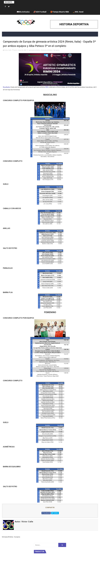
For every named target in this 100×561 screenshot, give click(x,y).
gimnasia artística (34, 50)
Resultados (6, 87)
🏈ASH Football (39, 12)
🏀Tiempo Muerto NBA (59, 12)
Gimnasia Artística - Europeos (50, 50)
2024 (46, 87)
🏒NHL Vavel (78, 12)
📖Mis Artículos (23, 12)
